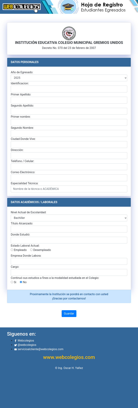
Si (13, 282)
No (23, 282)
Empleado (19, 250)
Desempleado (40, 250)
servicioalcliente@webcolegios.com (38, 349)
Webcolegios (24, 340)
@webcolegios (25, 345)
